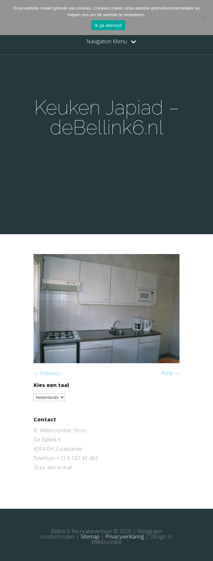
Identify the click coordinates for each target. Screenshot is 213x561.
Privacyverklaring (124, 536)
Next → (170, 373)
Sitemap (90, 536)
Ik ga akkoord (108, 25)
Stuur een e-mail (53, 467)
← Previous (47, 373)
